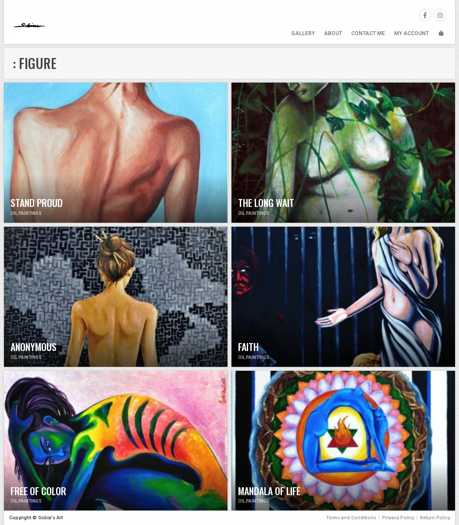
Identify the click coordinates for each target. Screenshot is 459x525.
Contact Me (368, 33)
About (333, 33)
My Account (411, 33)
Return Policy (435, 518)
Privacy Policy (398, 518)
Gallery (303, 33)
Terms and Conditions (351, 518)
